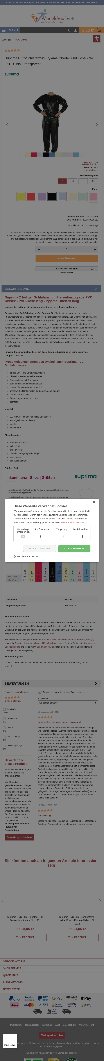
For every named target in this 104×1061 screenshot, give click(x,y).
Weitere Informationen (73, 522)
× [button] (94, 502)
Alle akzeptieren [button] (74, 548)
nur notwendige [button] (39, 548)
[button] (26, 556)
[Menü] (15, 1036)
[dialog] (52, 530)
